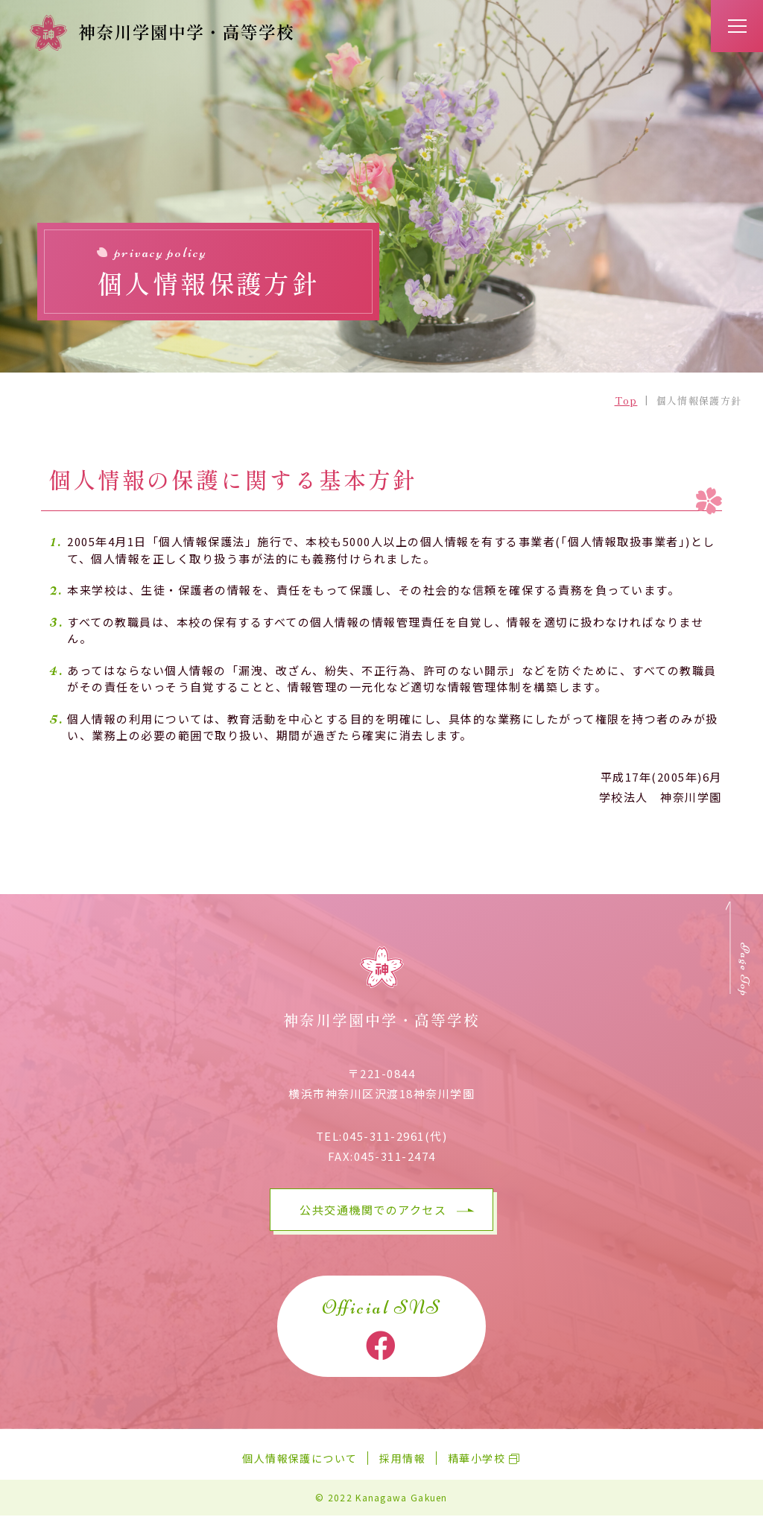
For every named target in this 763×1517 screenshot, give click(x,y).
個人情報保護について (299, 1459)
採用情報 (402, 1459)
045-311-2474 (395, 1158)
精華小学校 (476, 1459)
